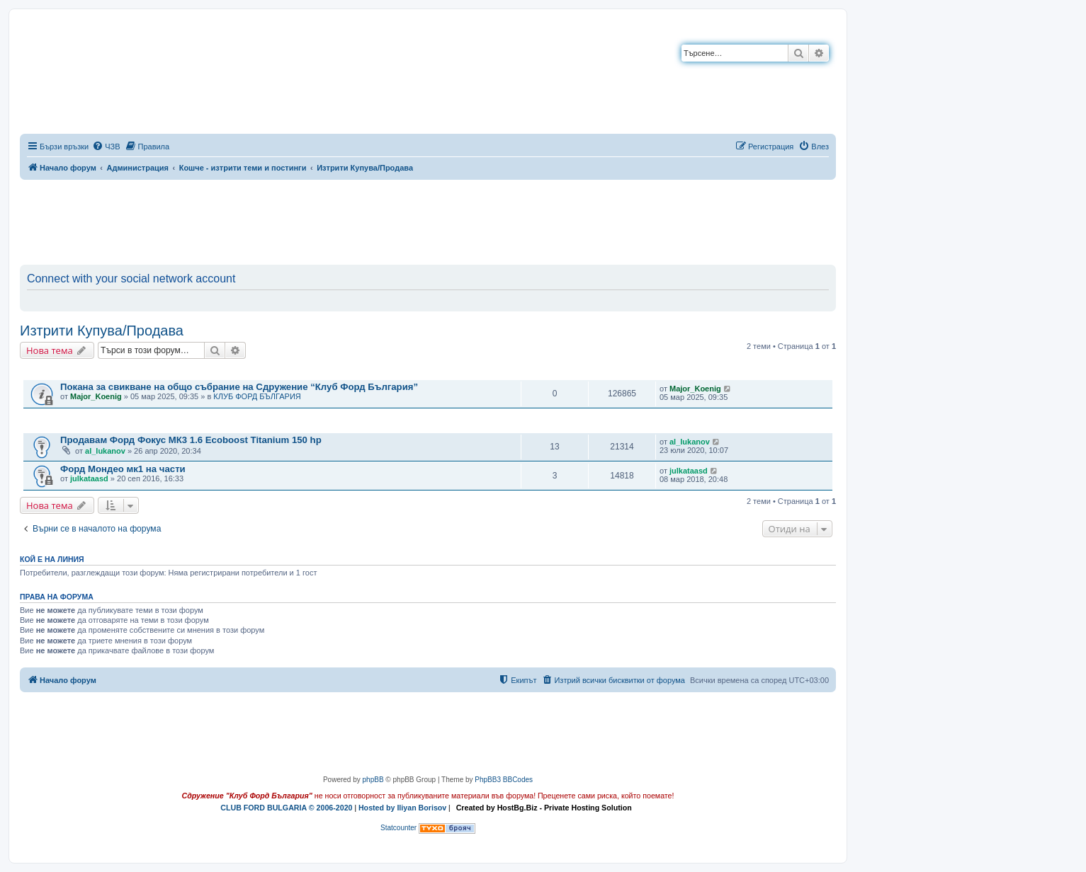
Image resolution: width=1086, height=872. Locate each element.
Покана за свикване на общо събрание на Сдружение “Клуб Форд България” (239, 387)
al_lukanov (105, 451)
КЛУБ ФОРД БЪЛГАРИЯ (256, 396)
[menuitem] (106, 146)
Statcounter (398, 828)
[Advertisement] (428, 219)
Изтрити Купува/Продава (101, 330)
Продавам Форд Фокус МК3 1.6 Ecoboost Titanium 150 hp (191, 440)
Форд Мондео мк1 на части (123, 469)
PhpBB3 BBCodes (504, 780)
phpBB (373, 780)
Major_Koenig (96, 396)
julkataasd (89, 478)
